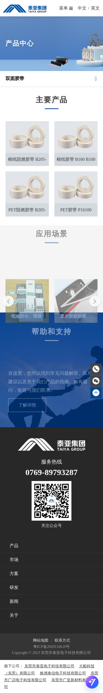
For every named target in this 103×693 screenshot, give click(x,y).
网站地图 (40, 640)
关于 (14, 615)
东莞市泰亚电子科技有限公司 (49, 666)
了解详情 (27, 411)
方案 (14, 573)
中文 (82, 8)
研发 (14, 587)
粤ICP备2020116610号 (51, 647)
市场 (14, 559)
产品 (14, 545)
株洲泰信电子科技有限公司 (63, 673)
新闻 (14, 601)
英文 (95, 8)
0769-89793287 (52, 472)
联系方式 (62, 640)
